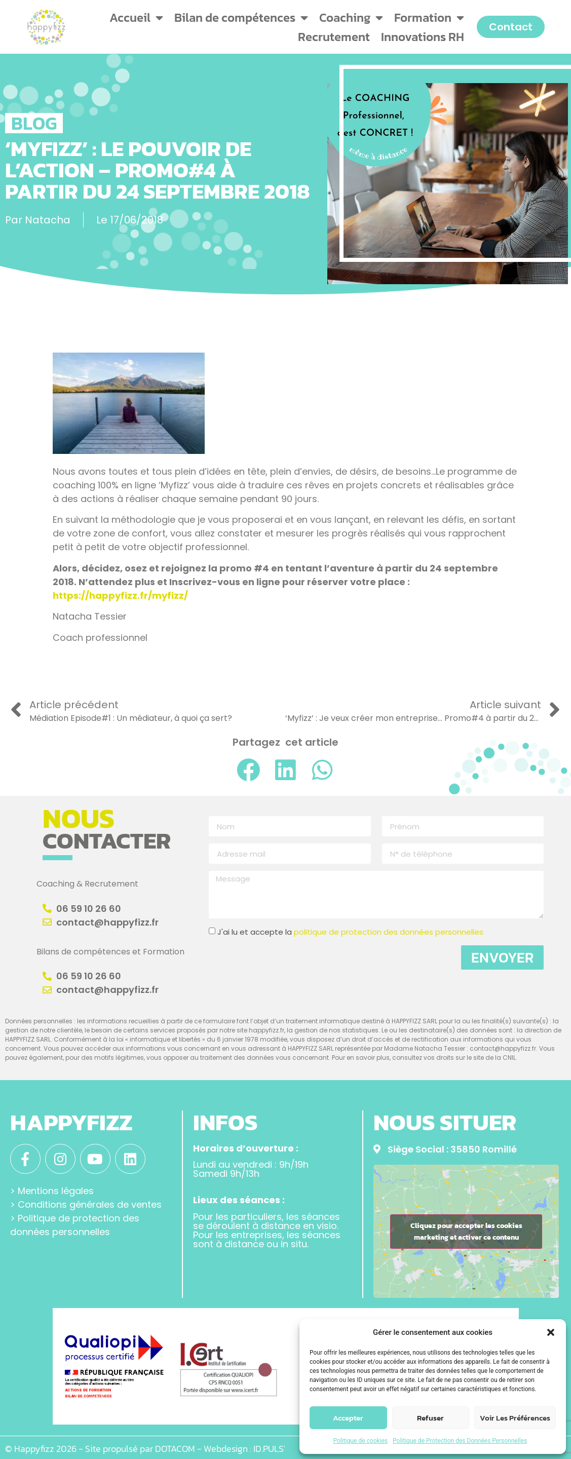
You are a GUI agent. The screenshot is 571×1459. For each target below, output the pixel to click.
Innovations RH (422, 37)
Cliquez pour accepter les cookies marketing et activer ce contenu (466, 1231)
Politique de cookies (360, 1440)
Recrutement (334, 37)
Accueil (136, 18)
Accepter (348, 1418)
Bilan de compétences (241, 18)
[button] (551, 1332)
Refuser (430, 1418)
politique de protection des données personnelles (388, 932)
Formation (429, 18)
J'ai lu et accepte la (350, 932)
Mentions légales (56, 1189)
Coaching (351, 18)
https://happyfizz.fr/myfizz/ (120, 595)
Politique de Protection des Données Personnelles (460, 1440)
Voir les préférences (515, 1418)
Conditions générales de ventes (90, 1203)
